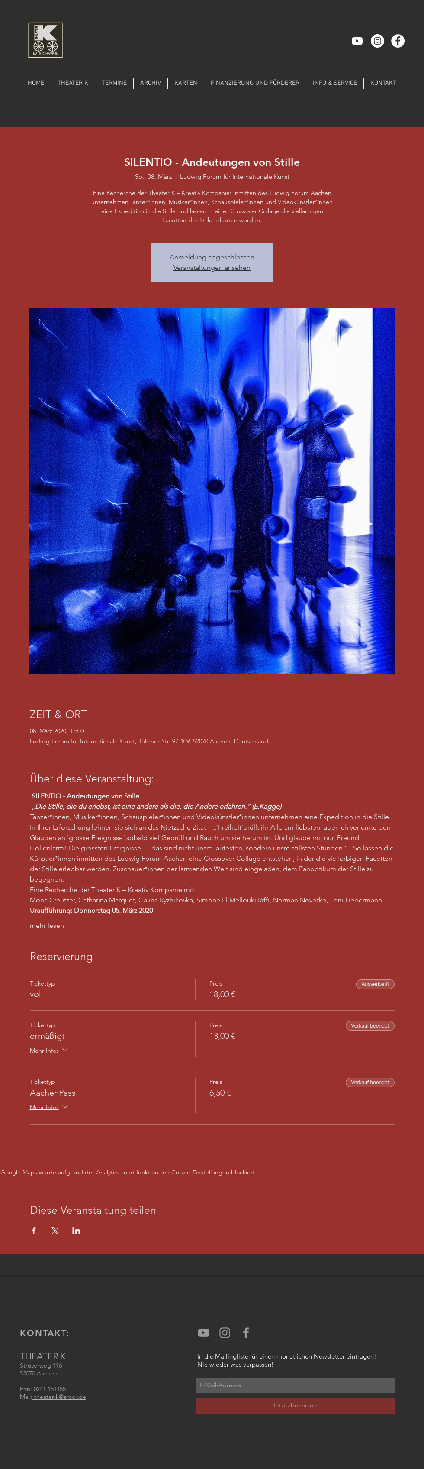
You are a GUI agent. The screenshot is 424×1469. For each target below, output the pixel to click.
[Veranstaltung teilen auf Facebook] (34, 1230)
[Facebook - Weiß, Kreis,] (398, 41)
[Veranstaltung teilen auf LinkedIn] (76, 1230)
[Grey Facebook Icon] (246, 1333)
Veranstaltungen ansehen (212, 267)
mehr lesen (47, 925)
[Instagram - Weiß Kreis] (377, 41)
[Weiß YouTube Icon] (357, 41)
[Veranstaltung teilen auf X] (55, 1230)
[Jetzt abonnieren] (295, 1406)
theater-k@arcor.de (59, 1397)
